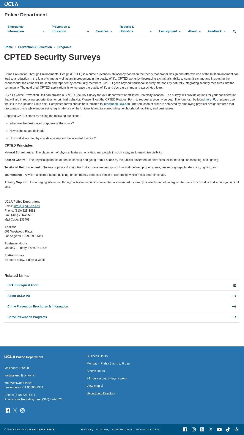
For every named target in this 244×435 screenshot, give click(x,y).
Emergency (87, 429)
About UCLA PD (18, 295)
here (208, 99)
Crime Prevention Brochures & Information (37, 306)
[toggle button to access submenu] (43, 31)
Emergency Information (15, 29)
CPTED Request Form (22, 285)
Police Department (25, 14)
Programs (64, 47)
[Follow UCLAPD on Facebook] (8, 410)
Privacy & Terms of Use (147, 429)
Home (8, 47)
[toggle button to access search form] (235, 32)
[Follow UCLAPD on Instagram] (22, 410)
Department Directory (101, 393)
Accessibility (102, 429)
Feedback (215, 31)
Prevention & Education (61, 29)
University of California (42, 429)
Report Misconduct (122, 429)
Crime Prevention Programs (27, 317)
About (192, 31)
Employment (168, 31)
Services (102, 31)
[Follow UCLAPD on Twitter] (15, 410)
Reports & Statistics (127, 29)
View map (93, 385)
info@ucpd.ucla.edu (116, 104)
